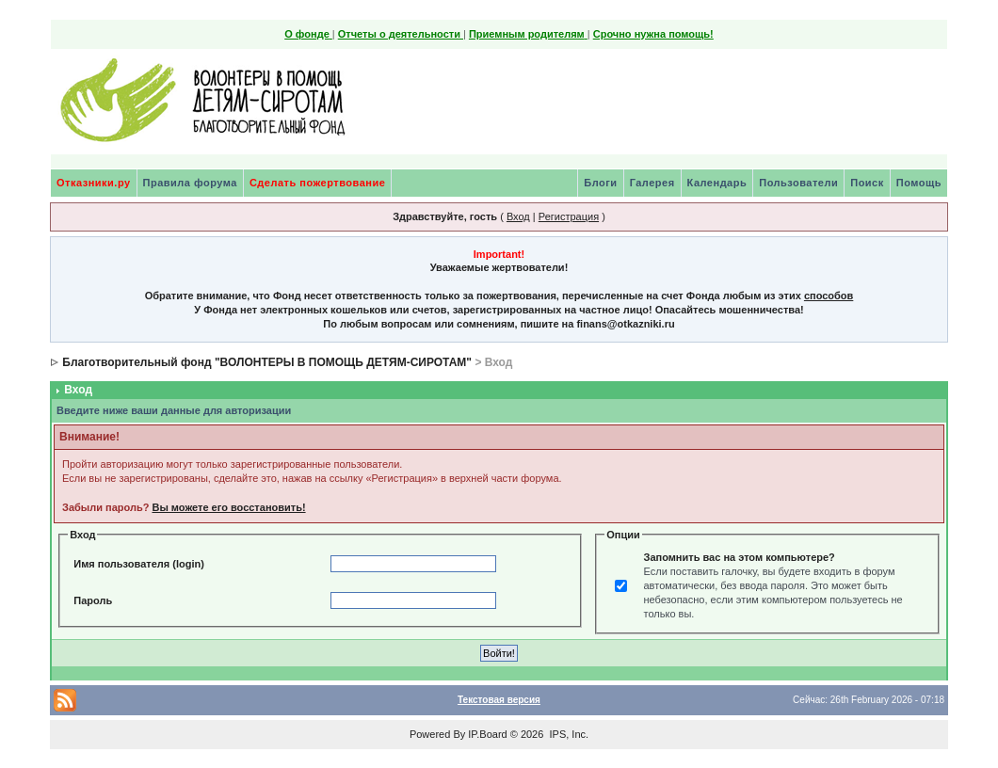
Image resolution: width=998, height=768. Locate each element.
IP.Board (487, 734)
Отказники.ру (93, 182)
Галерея (652, 182)
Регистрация (569, 216)
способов (828, 295)
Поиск (867, 182)
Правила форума (190, 182)
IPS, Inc (567, 734)
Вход (518, 216)
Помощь (919, 182)
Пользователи (798, 182)
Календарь (717, 182)
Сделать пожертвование (317, 182)
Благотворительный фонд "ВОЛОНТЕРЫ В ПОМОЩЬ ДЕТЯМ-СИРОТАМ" (267, 362)
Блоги (600, 182)
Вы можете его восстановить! (228, 507)
